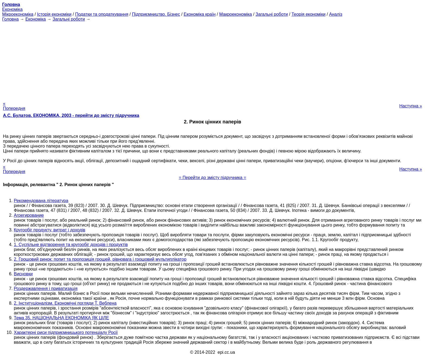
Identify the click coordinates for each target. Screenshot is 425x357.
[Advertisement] (212, 60)
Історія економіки (54, 14)
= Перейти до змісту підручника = (212, 177)
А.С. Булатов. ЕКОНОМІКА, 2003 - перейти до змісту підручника (71, 115)
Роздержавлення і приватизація (46, 288)
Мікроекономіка (17, 14)
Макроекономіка (235, 14)
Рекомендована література (41, 200)
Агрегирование (29, 215)
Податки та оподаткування (101, 14)
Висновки (23, 274)
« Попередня (14, 106)
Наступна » (410, 106)
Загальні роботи (272, 14)
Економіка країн (200, 14)
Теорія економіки (308, 14)
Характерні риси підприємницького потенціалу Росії (66, 332)
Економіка (12, 9)
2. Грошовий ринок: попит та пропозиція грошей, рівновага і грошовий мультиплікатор (100, 259)
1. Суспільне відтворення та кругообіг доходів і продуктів (71, 244)
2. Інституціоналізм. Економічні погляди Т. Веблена (65, 303)
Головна (10, 19)
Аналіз (335, 14)
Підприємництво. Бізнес (156, 14)
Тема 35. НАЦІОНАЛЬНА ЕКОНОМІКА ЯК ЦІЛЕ (61, 317)
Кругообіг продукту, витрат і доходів (49, 230)
